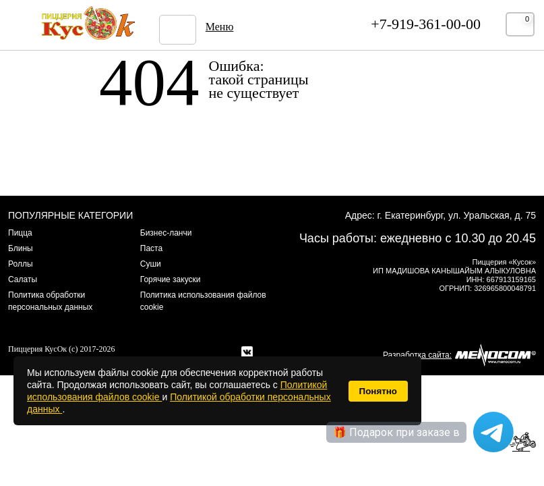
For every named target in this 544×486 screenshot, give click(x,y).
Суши (150, 264)
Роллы (20, 264)
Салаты (22, 279)
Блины (20, 248)
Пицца (20, 233)
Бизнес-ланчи (166, 233)
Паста (151, 248)
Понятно (378, 391)
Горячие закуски (170, 279)
